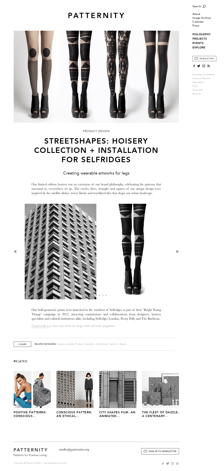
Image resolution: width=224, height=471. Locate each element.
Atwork (63, 463)
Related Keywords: (46, 344)
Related (21, 361)
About (196, 14)
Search (196, 6)
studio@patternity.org (74, 449)
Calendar (198, 21)
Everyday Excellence (203, 74)
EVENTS (198, 43)
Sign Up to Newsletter (162, 451)
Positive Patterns (201, 78)
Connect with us (41, 326)
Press (195, 25)
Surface (70, 344)
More (196, 93)
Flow (195, 86)
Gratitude (197, 90)
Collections (102, 344)
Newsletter (206, 59)
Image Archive (201, 17)
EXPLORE (198, 47)
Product (79, 344)
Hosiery (61, 344)
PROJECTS (199, 38)
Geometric (198, 82)
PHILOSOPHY (201, 34)
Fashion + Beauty (118, 344)
